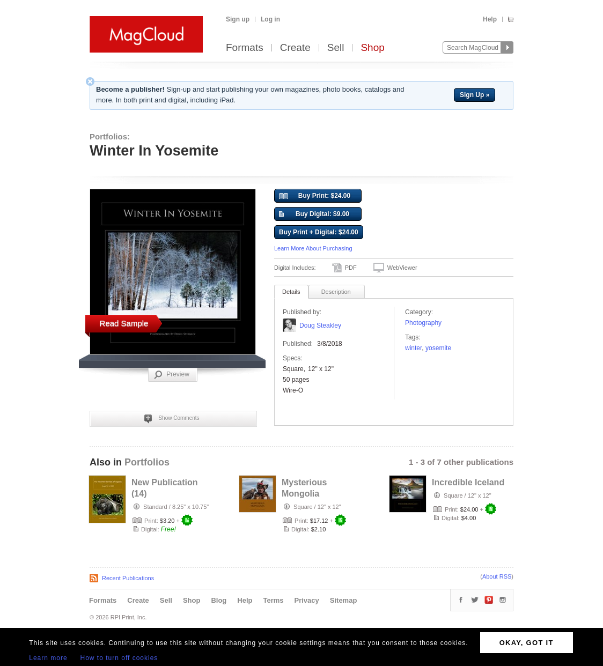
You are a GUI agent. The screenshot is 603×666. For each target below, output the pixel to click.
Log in (270, 19)
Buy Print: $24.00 (314, 196)
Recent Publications (128, 578)
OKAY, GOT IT (526, 643)
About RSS (496, 576)
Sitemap (343, 600)
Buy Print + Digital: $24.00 (318, 232)
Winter (413, 348)
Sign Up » (474, 95)
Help (490, 19)
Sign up (237, 19)
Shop (372, 48)
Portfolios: (110, 136)
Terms (273, 600)
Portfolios (147, 462)
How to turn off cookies (119, 658)
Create (295, 48)
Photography (423, 323)
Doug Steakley (320, 325)
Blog (218, 600)
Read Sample (124, 323)
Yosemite (438, 348)
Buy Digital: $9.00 (314, 214)
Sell (335, 48)
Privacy (307, 600)
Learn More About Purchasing (313, 248)
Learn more (48, 658)
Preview (171, 375)
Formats (244, 48)
